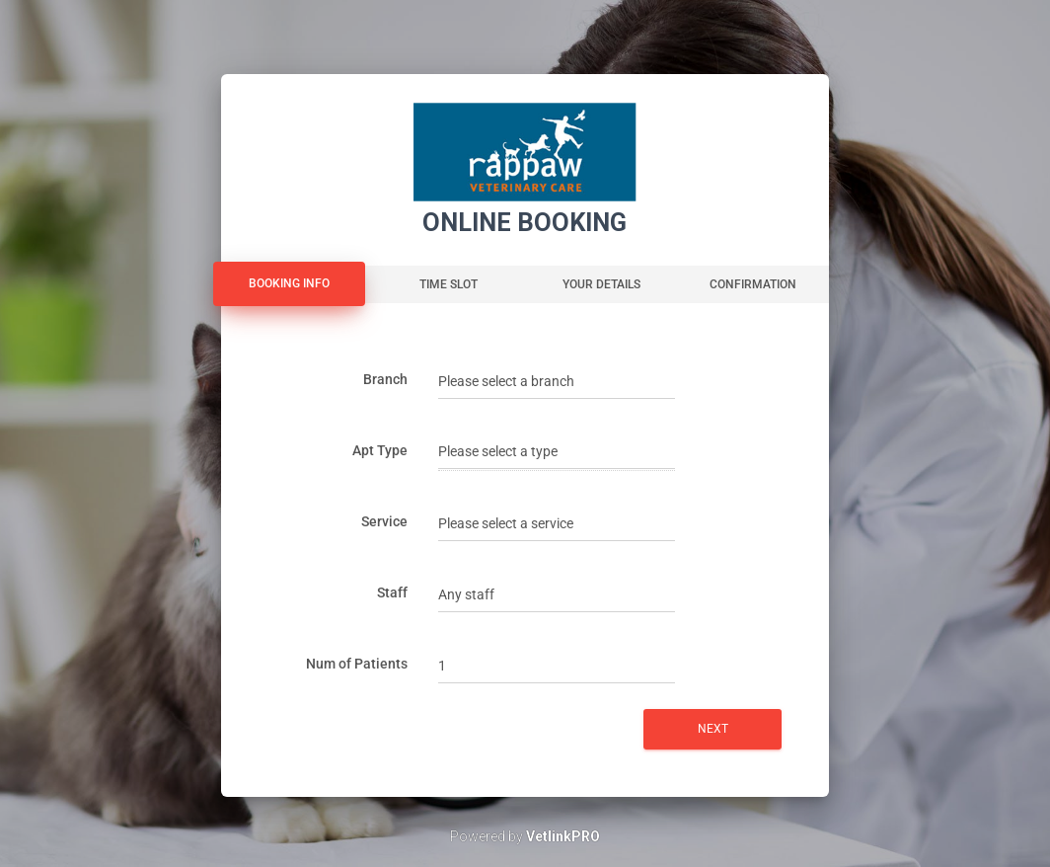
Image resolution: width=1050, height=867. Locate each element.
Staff (392, 592)
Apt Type (380, 450)
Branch (385, 379)
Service (384, 521)
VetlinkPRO (563, 836)
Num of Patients (357, 663)
